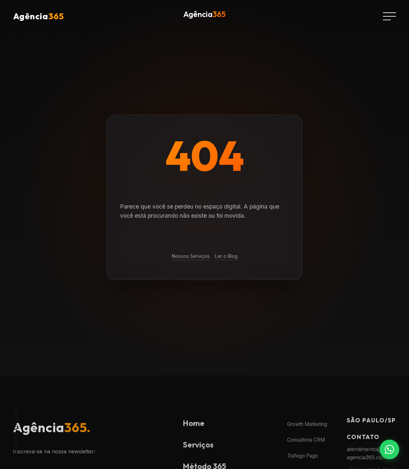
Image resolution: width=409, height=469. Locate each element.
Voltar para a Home (204, 237)
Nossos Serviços (191, 256)
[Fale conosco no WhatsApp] (389, 449)
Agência (38, 16)
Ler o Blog (226, 256)
